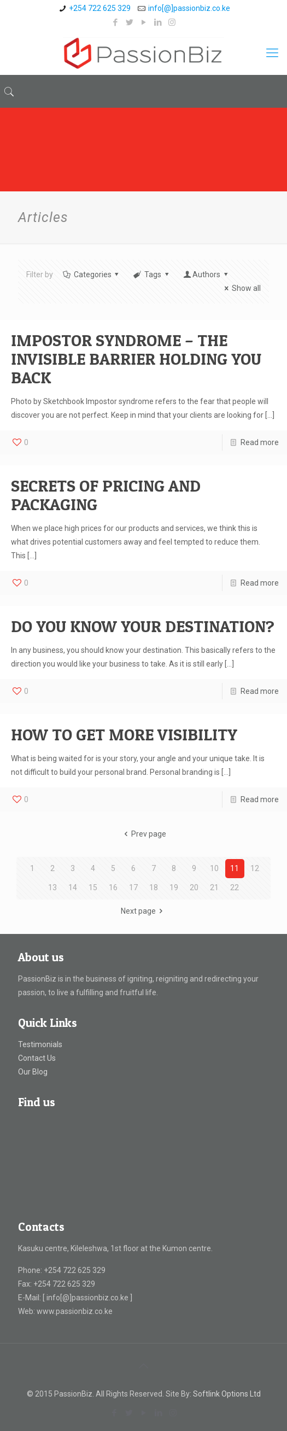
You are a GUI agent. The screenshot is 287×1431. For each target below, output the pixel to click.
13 (52, 887)
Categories (91, 274)
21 (214, 887)
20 (194, 887)
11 (234, 868)
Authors (206, 274)
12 (254, 868)
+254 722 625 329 (100, 8)
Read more (260, 442)
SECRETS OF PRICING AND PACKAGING (106, 495)
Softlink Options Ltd (227, 1393)
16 (113, 887)
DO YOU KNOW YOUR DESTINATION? (142, 626)
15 (93, 887)
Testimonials (40, 1044)
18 (153, 887)
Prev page (144, 834)
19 (173, 887)
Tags (152, 274)
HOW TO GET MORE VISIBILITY (124, 734)
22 (234, 887)
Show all (241, 288)
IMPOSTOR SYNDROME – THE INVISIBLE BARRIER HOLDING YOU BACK (136, 358)
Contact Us (37, 1058)
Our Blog (33, 1071)
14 (72, 887)
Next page (144, 911)
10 (214, 868)
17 (133, 887)
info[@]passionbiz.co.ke (189, 8)
